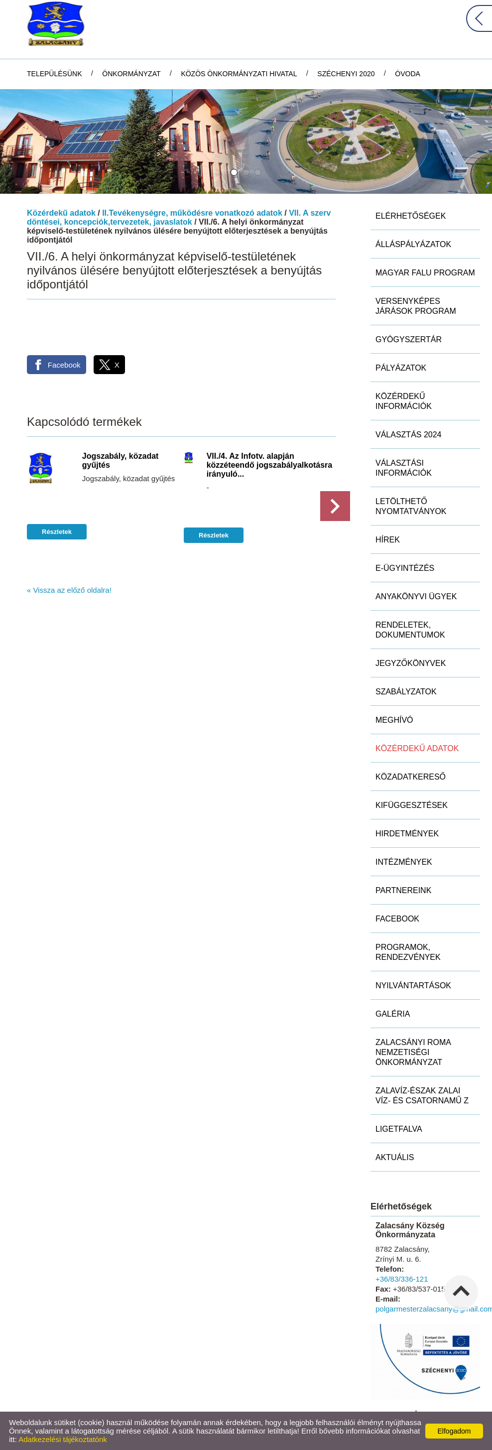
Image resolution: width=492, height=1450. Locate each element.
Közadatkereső (410, 777)
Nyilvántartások (413, 985)
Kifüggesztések (411, 805)
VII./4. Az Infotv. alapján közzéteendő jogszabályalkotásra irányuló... (270, 465)
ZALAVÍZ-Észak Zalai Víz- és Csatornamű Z (422, 1095)
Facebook (397, 919)
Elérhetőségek (410, 216)
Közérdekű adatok (61, 213)
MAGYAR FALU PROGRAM (425, 272)
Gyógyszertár (408, 339)
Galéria (392, 1014)
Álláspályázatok (413, 244)
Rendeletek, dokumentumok (410, 630)
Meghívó (394, 720)
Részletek (57, 531)
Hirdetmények (407, 833)
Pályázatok (400, 368)
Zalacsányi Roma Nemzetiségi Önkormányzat (413, 1052)
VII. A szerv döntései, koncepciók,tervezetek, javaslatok (179, 217)
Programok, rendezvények (408, 952)
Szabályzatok (406, 691)
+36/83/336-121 (401, 1279)
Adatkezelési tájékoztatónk (62, 1439)
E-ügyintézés (404, 568)
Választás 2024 (408, 434)
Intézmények (403, 862)
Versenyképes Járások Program (415, 306)
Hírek (387, 539)
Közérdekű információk (403, 401)
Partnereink (403, 890)
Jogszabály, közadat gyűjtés (120, 460)
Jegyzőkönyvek (410, 663)
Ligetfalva (398, 1129)
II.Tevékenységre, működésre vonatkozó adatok (192, 213)
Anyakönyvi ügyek (416, 596)
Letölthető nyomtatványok (411, 506)
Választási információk (403, 468)
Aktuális (394, 1157)
